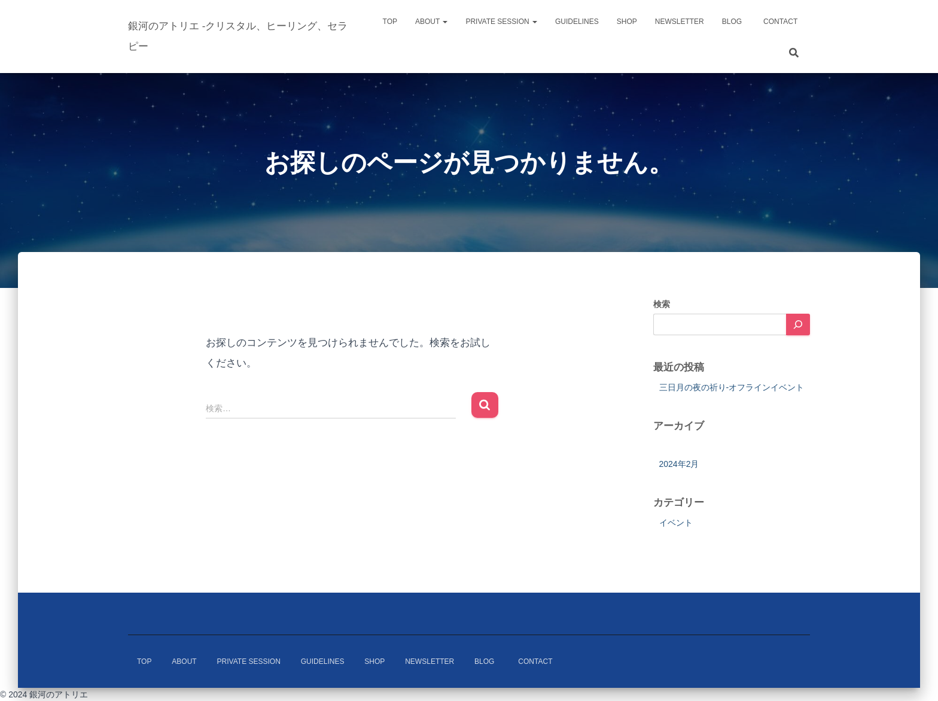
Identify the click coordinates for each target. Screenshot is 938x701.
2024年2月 (679, 464)
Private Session (501, 21)
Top (390, 21)
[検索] (798, 324)
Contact (784, 21)
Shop (627, 21)
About (431, 21)
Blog (732, 21)
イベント (676, 522)
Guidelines (577, 21)
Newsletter (679, 21)
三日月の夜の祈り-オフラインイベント (732, 387)
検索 (661, 304)
